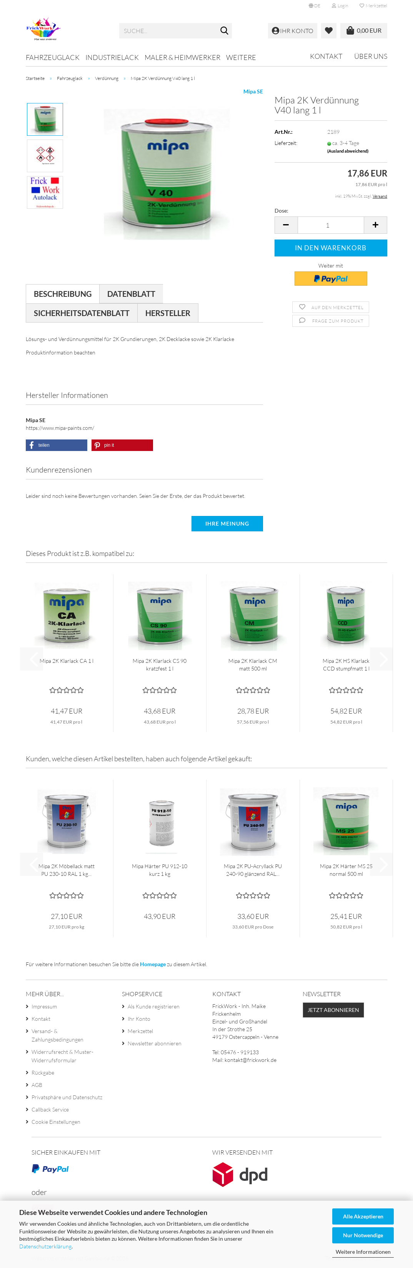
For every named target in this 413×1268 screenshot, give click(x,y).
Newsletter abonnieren (155, 1043)
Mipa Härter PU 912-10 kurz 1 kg (159, 870)
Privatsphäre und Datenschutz (67, 1097)
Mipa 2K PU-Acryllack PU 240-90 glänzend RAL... (253, 870)
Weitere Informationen (363, 1251)
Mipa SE (253, 91)
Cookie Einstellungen (56, 1121)
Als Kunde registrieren (154, 1006)
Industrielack (112, 57)
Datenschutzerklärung (45, 1246)
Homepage (153, 964)
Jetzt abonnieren (333, 1010)
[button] (314, 6)
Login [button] (340, 5)
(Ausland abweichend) (347, 150)
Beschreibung (63, 293)
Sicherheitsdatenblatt (82, 313)
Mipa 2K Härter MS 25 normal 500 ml (346, 870)
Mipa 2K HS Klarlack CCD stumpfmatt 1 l (346, 664)
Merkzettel (373, 5)
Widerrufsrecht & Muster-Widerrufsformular (62, 1055)
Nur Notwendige (363, 1235)
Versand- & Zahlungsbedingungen (57, 1035)
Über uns (370, 56)
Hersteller (167, 313)
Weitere (241, 57)
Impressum (44, 1006)
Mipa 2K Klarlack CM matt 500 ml (252, 664)
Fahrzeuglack (53, 57)
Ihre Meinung (227, 523)
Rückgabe (43, 1072)
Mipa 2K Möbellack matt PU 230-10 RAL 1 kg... (66, 870)
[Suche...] (224, 31)
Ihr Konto (139, 1018)
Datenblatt (131, 293)
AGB (37, 1085)
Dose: (281, 210)
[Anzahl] (331, 225)
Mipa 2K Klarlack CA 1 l (66, 660)
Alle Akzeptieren (363, 1216)
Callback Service (50, 1109)
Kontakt (326, 56)
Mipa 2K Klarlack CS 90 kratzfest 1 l (160, 664)
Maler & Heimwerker (182, 57)
